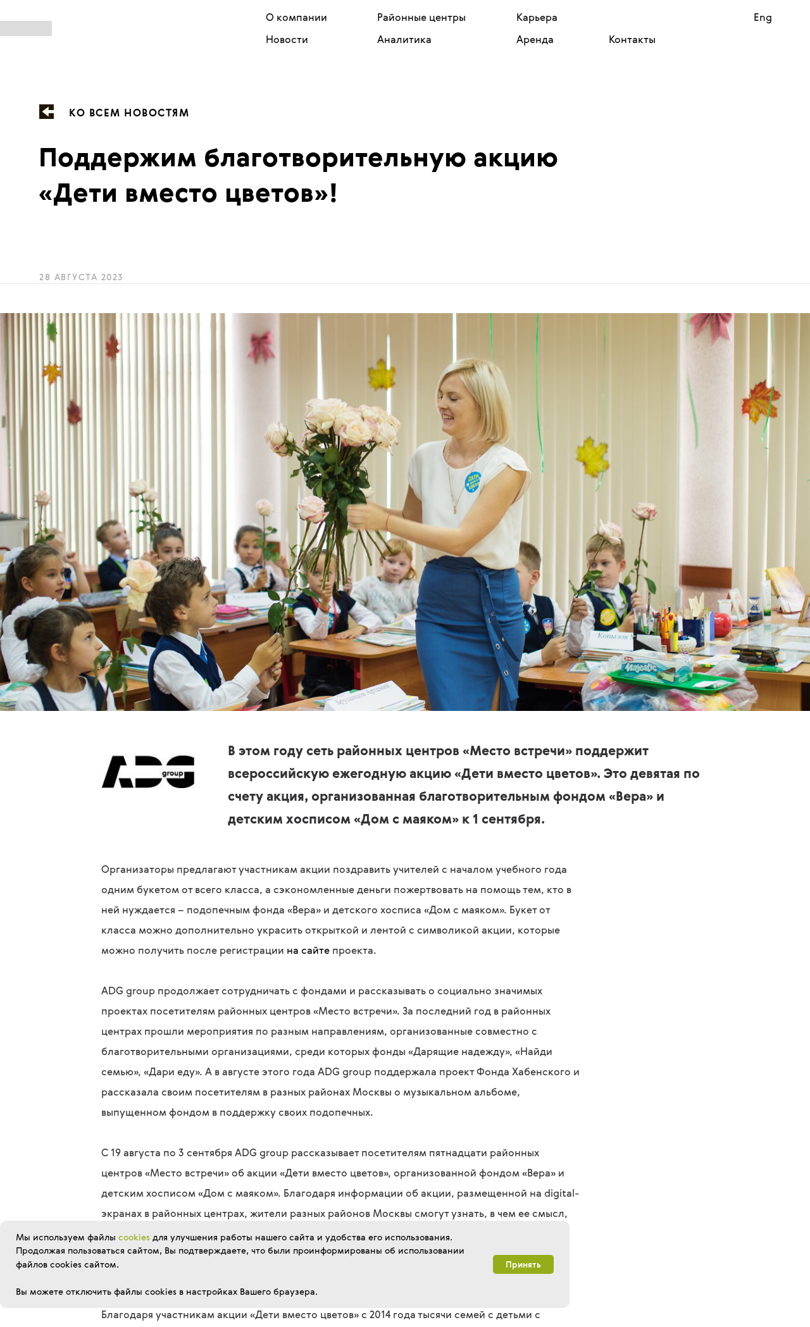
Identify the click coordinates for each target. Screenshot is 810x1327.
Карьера (537, 17)
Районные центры (421, 17)
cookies (134, 1237)
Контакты (632, 39)
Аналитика (404, 39)
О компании (296, 17)
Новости (287, 39)
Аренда (535, 39)
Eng (763, 17)
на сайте (308, 950)
